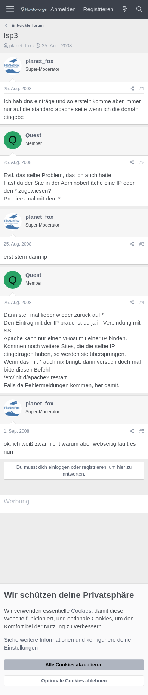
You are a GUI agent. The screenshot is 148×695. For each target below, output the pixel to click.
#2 (141, 162)
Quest (33, 135)
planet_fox (20, 45)
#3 (141, 244)
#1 (141, 88)
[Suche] (139, 9)
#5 (141, 431)
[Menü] (10, 9)
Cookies (81, 610)
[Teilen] (132, 89)
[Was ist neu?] (124, 9)
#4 (141, 302)
